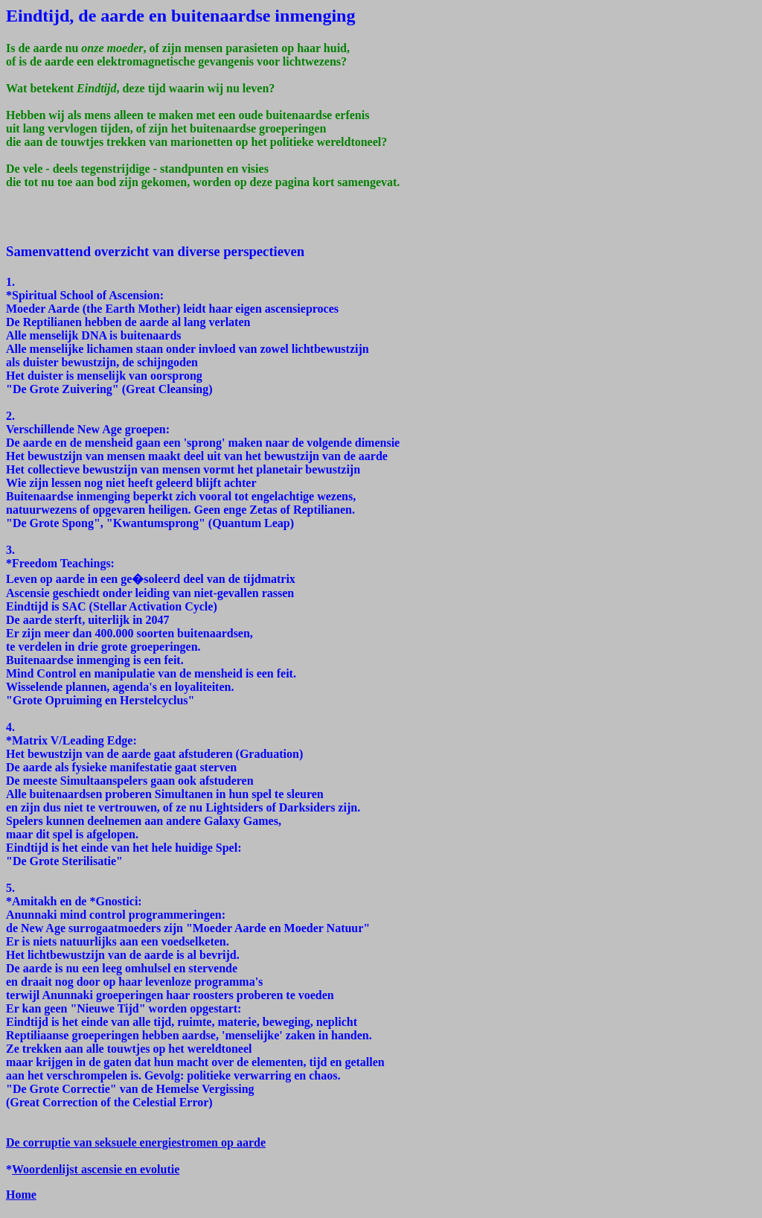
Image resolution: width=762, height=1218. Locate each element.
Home (21, 1194)
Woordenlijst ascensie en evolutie (95, 1169)
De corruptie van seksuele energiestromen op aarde (136, 1142)
